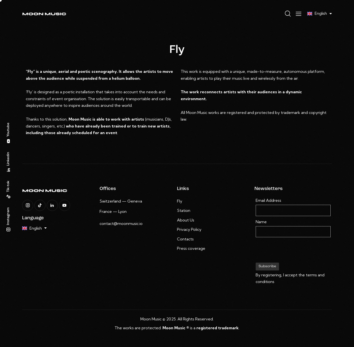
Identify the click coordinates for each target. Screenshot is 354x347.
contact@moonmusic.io (121, 223)
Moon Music (151, 318)
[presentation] (293, 252)
